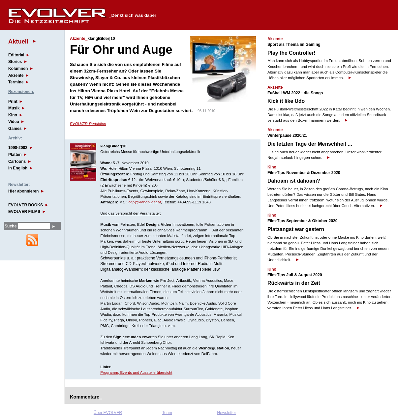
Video (13, 121)
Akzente (16, 75)
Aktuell (18, 41)
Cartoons (17, 161)
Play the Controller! (291, 53)
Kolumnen (18, 68)
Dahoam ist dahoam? (293, 181)
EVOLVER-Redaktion (88, 124)
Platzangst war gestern (295, 229)
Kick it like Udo (286, 101)
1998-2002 (17, 147)
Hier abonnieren (23, 191)
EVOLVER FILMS (24, 211)
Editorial (16, 55)
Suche (10, 226)
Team (167, 412)
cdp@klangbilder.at (145, 202)
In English (17, 168)
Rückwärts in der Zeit (293, 283)
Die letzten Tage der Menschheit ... (309, 144)
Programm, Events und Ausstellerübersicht (136, 372)
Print (12, 101)
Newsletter (226, 412)
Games (15, 128)
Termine (15, 82)
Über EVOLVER (108, 412)
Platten (15, 154)
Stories (15, 61)
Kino (12, 115)
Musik (13, 108)
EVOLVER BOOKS (25, 205)
